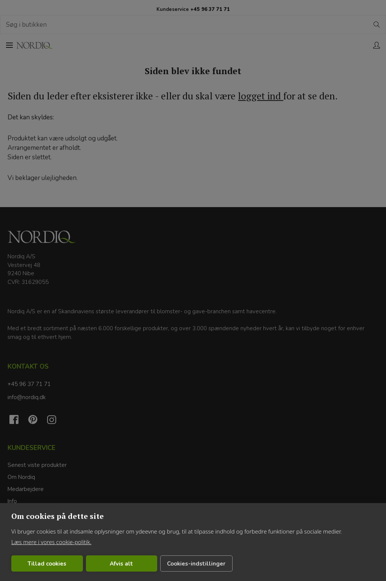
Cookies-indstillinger (196, 563)
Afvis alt (121, 563)
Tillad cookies (47, 563)
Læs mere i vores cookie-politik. (51, 542)
